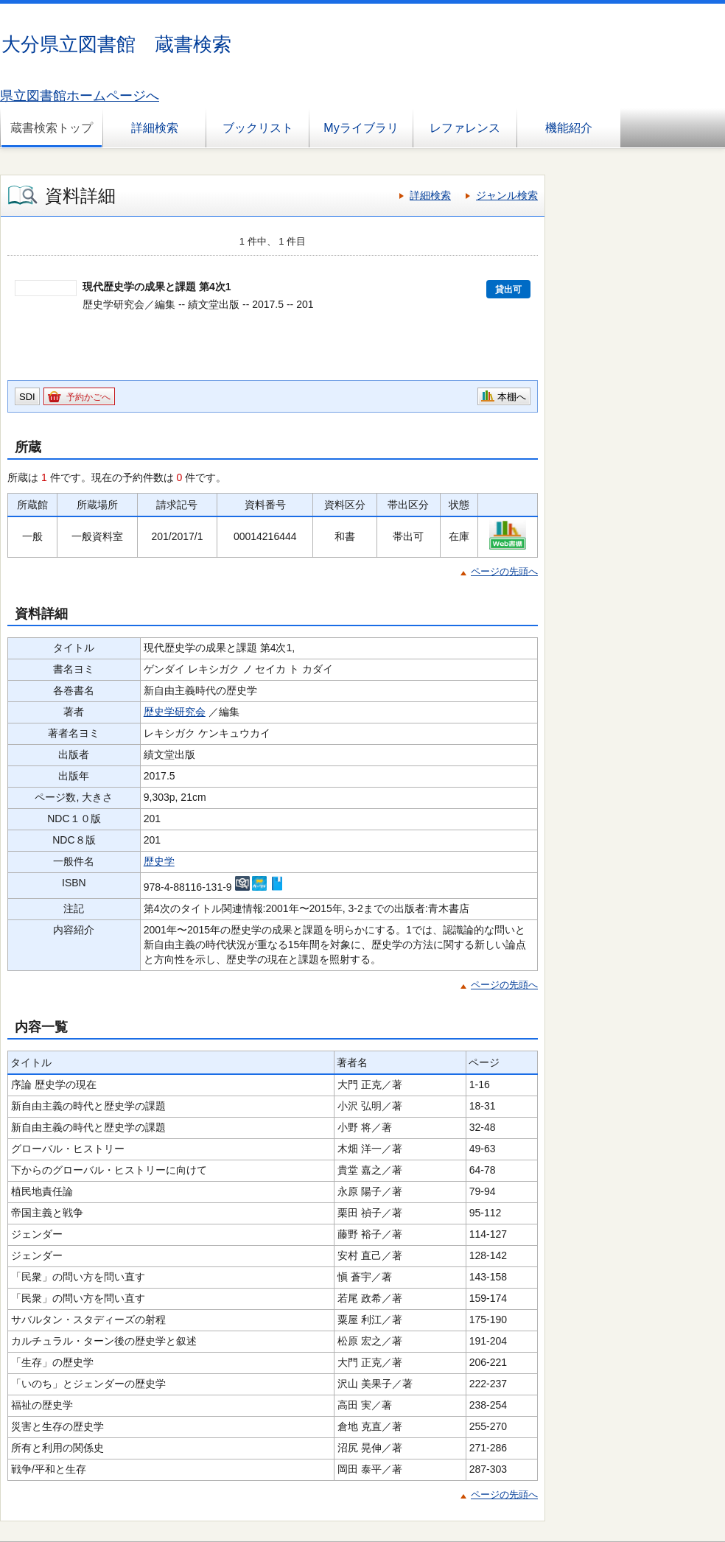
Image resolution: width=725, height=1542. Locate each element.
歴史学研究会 (175, 712)
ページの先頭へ (504, 571)
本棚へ (511, 396)
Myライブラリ (360, 128)
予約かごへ (88, 397)
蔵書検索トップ (51, 128)
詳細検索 (154, 128)
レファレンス (465, 128)
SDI (27, 396)
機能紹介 (568, 128)
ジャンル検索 (507, 195)
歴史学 (159, 861)
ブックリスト (258, 128)
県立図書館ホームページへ (79, 95)
